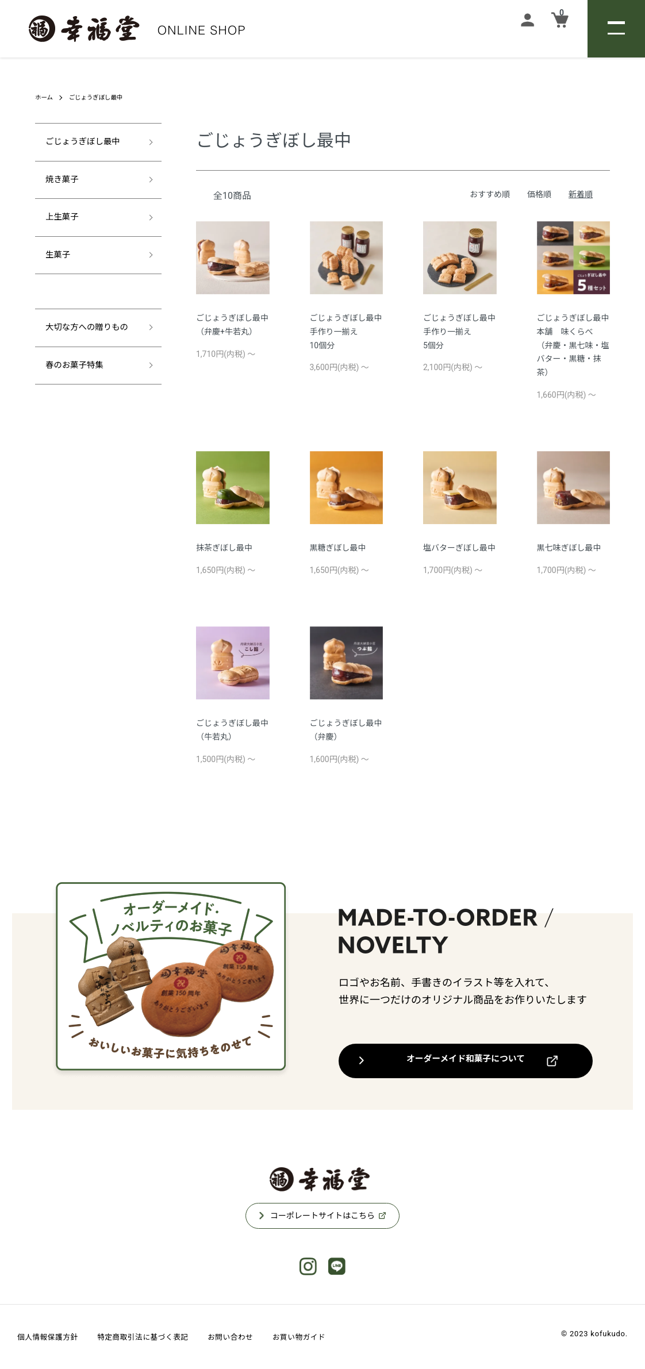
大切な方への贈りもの (87, 334)
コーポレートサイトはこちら (322, 1215)
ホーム (45, 97)
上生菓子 (59, 221)
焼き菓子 (59, 182)
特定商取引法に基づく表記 (163, 1336)
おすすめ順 (490, 194)
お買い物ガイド (342, 1336)
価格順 (539, 194)
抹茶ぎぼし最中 (224, 547)
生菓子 (54, 260)
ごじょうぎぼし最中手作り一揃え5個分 (459, 331)
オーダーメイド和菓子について (466, 1060)
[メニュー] (616, 28)
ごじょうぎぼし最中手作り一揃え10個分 (346, 331)
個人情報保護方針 (53, 1336)
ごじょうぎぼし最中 (103, 97)
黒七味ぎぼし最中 (569, 547)
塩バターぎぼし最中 (459, 547)
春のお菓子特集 (73, 373)
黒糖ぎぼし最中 (338, 547)
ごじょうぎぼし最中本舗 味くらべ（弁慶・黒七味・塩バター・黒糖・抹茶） (573, 345)
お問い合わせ (264, 1336)
